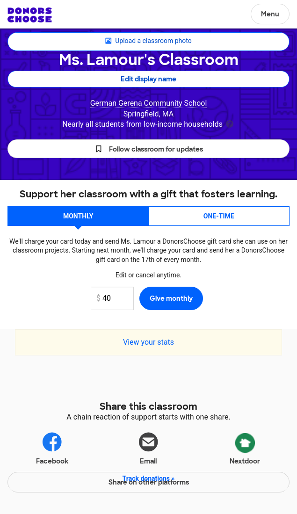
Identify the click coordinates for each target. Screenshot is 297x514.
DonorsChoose (29, 14)
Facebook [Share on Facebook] (52, 447)
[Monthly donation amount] (112, 298)
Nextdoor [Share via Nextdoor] (245, 447)
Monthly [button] (78, 216)
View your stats (148, 342)
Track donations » (149, 478)
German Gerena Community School (148, 103)
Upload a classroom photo (148, 41)
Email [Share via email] (148, 447)
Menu (270, 14)
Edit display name (148, 79)
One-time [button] (218, 216)
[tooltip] (230, 123)
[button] (148, 148)
